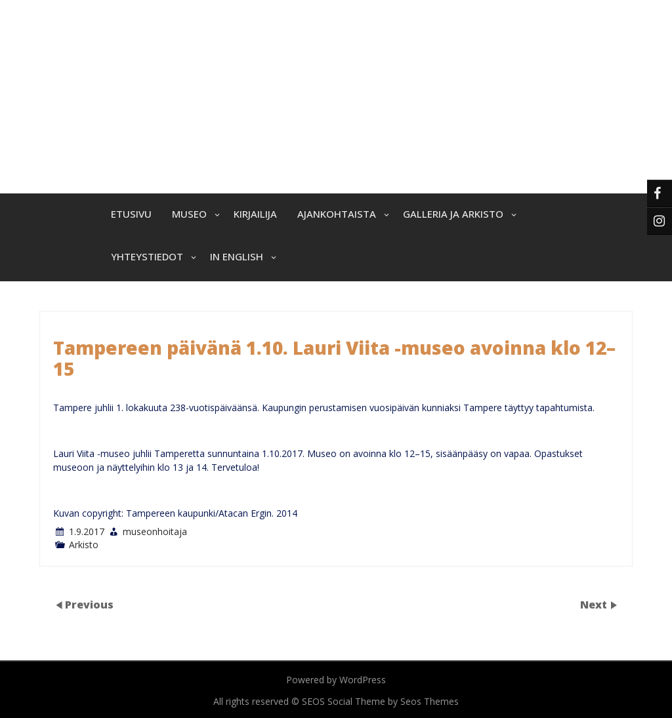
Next (595, 604)
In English (236, 256)
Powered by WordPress (336, 679)
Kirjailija (255, 213)
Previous (89, 604)
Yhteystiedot (147, 256)
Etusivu (131, 213)
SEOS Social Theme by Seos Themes (380, 701)
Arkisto (83, 544)
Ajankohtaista (336, 213)
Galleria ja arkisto (453, 213)
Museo (189, 213)
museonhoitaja (155, 531)
